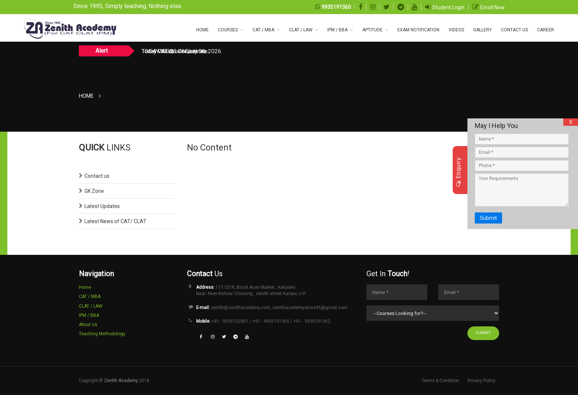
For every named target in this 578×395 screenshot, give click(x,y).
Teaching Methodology (102, 333)
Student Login (448, 7)
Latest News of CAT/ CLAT (115, 221)
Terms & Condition (440, 380)
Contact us (96, 176)
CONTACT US (514, 29)
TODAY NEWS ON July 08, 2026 (181, 51)
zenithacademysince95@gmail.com (309, 307)
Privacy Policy (481, 380)
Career (545, 29)
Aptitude (372, 29)
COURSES (228, 29)
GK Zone (94, 191)
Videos (456, 29)
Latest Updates (102, 206)
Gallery (482, 29)
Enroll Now (492, 7)
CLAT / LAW (301, 29)
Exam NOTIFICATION (418, 29)
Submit (483, 332)
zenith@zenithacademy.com (240, 307)
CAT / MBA (263, 29)
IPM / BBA (337, 29)
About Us (88, 324)
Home (202, 29)
